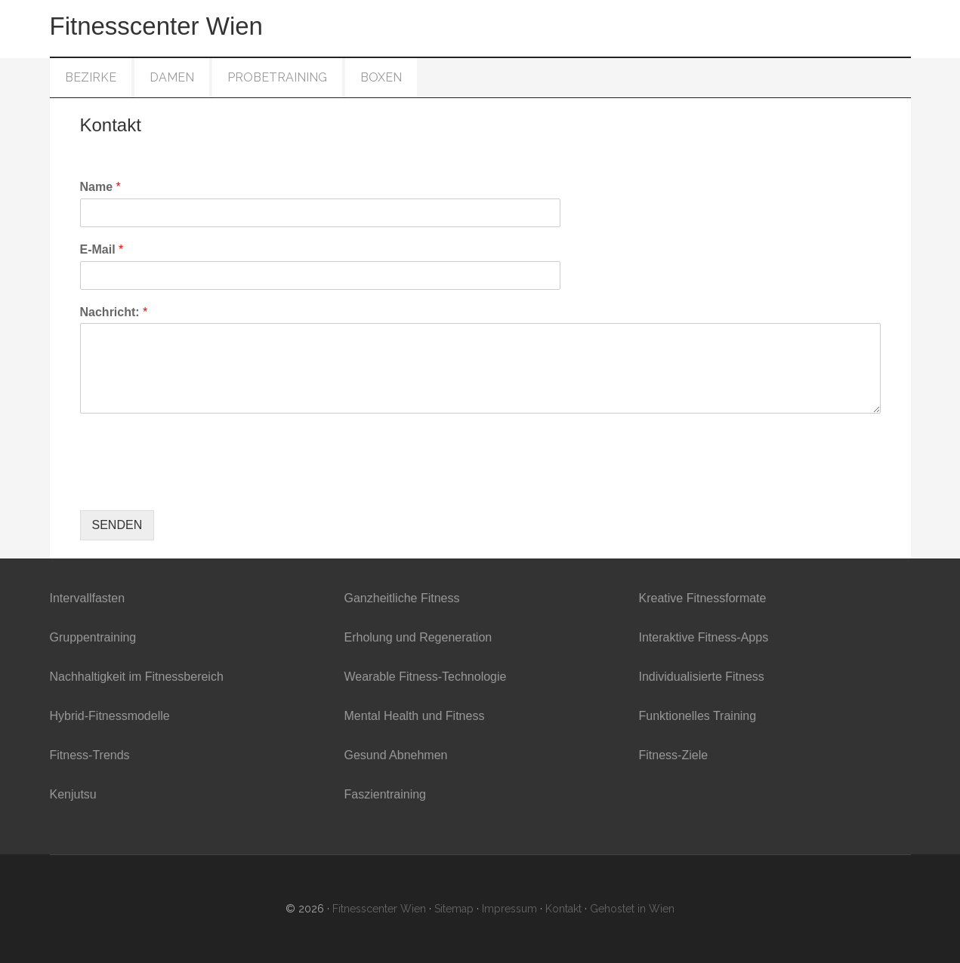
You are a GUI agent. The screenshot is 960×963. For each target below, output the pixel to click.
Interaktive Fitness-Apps (704, 637)
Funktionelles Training (698, 715)
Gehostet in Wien (632, 909)
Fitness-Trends (90, 755)
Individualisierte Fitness (701, 676)
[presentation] (195, 485)
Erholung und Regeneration (418, 637)
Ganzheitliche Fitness (402, 598)
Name (100, 186)
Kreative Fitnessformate (703, 598)
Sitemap (454, 909)
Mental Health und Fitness (414, 715)
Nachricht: (114, 312)
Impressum (509, 909)
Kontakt (563, 909)
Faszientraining (385, 794)
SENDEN (117, 524)
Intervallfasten (87, 598)
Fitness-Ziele (673, 755)
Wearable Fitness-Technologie (425, 676)
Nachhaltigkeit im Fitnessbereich (137, 676)
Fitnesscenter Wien (156, 26)
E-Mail (102, 249)
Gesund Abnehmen (396, 755)
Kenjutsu (73, 794)
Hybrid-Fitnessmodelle (110, 715)
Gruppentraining (93, 637)
